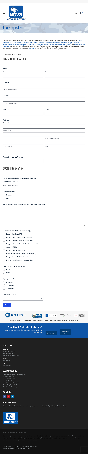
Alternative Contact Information (13, 157)
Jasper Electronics (8, 377)
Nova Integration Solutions (11, 383)
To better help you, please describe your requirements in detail (24, 204)
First (4, 71)
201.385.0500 (7, 360)
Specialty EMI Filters (41, 45)
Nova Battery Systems (9, 381)
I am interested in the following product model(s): (19, 178)
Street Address (7, 123)
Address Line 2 (7, 130)
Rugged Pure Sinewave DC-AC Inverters (19, 237)
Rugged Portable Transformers (16, 250)
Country (47, 146)
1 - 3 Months (10, 285)
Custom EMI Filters (12, 247)
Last (46, 71)
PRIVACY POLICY (21, 433)
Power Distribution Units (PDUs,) (60, 45)
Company (6, 82)
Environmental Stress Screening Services (19, 260)
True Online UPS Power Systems (33, 43)
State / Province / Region (52, 138)
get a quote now (65, 332)
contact (31, 49)
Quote (8, 198)
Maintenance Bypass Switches (23, 45)
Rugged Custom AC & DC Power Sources (19, 257)
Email (47, 109)
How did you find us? (10, 295)
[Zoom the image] (79, 314)
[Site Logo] (16, 13)
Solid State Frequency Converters (56, 43)
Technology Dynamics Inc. (10, 385)
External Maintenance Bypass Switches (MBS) (21, 253)
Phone (6, 109)
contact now (51, 333)
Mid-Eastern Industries (9, 379)
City (4, 138)
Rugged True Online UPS (14, 234)
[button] (4, 13)
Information (10, 195)
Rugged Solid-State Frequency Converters (19, 240)
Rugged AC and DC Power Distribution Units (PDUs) (22, 244)
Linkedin (12, 396)
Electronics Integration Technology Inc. (14, 374)
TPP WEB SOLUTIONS (23, 448)
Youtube (8, 396)
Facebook (4, 396)
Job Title (6, 96)
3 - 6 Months (10, 288)
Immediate (9, 282)
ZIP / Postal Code (8, 146)
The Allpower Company (10, 387)
